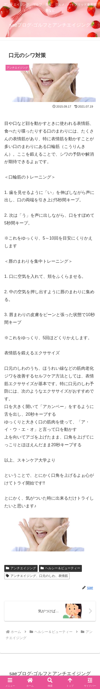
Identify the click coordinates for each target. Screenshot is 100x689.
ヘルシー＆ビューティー (60, 568)
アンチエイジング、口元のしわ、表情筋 (37, 576)
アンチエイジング (21, 568)
